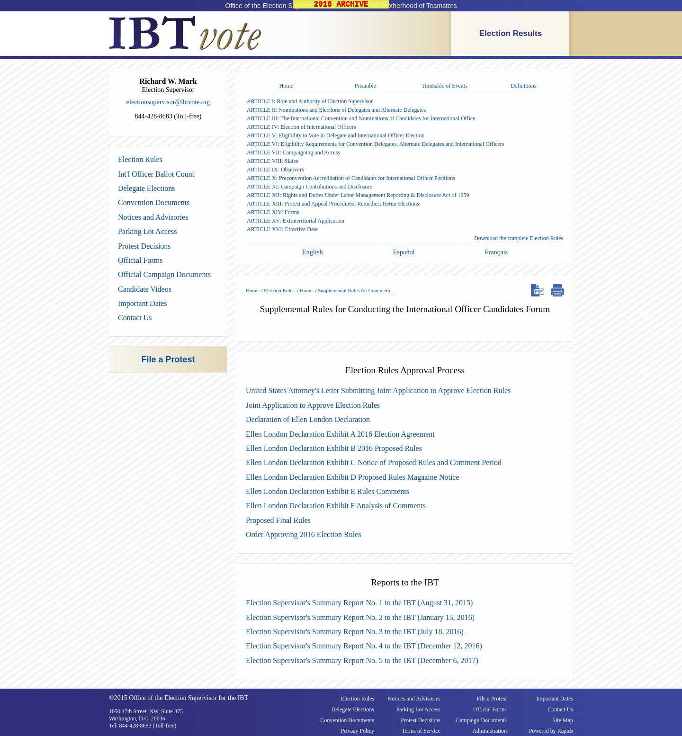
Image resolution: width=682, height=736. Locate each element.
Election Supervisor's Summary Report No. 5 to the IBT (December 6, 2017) (362, 660)
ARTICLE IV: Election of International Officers (301, 127)
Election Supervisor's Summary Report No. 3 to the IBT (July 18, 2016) (355, 632)
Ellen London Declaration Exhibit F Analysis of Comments (336, 506)
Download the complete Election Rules (518, 238)
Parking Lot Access (147, 231)
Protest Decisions (144, 246)
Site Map (562, 720)
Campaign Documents (481, 720)
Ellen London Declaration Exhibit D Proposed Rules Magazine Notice (352, 477)
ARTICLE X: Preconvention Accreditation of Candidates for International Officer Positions (351, 178)
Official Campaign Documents (164, 274)
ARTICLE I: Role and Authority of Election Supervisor (310, 101)
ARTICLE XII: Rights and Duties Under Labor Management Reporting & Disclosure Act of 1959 (358, 195)
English (312, 252)
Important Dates (142, 303)
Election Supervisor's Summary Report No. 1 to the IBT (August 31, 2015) (359, 603)
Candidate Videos (144, 289)
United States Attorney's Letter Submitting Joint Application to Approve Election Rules (378, 390)
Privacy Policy (357, 730)
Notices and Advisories (153, 217)
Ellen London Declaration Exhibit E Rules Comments (327, 491)
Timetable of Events (444, 85)
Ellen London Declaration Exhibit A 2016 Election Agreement (340, 434)
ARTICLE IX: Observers (275, 169)
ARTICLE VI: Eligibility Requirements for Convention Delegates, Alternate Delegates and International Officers (375, 144)
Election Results (510, 33)
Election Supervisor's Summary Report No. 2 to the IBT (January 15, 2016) (360, 617)
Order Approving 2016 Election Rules (303, 534)
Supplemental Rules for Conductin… (356, 290)
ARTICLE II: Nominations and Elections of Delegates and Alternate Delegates (336, 110)
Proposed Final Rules (278, 520)
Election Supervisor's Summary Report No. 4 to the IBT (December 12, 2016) (364, 646)
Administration (489, 730)
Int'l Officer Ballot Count (156, 174)
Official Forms (140, 260)
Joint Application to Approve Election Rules (313, 405)
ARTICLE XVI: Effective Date (282, 229)
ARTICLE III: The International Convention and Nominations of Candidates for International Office (361, 118)
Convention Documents (154, 202)
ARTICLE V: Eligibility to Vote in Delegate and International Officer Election (335, 135)
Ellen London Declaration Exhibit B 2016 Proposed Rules (334, 448)
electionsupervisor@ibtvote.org (168, 102)
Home (286, 85)
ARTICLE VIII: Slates (272, 161)
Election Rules (140, 159)
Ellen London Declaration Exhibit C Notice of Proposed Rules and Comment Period (374, 462)
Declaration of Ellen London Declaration (308, 419)
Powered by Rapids (551, 730)
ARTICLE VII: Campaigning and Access (293, 152)
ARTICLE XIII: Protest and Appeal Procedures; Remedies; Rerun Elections (333, 203)
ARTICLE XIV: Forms (273, 212)
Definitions (523, 85)
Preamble (365, 85)
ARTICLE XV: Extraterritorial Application (295, 220)
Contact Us (135, 318)
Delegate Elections (146, 188)
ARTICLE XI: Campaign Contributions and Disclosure (309, 186)
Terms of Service (421, 730)
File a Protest (168, 359)
